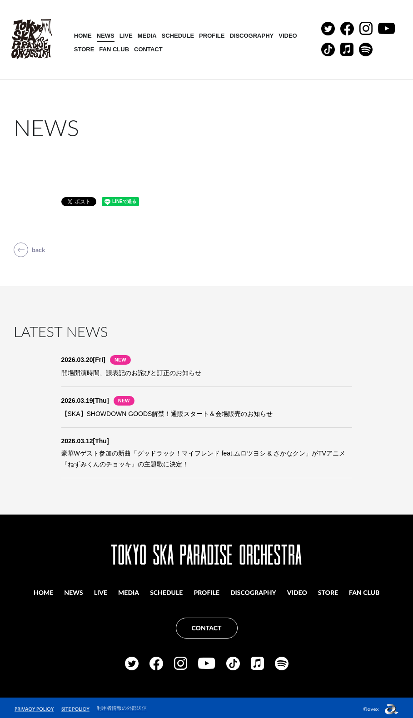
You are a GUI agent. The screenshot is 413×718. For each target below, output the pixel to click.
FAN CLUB (115, 49)
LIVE (127, 36)
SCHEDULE (179, 36)
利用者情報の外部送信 (122, 705)
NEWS (106, 36)
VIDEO (288, 36)
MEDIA (148, 36)
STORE (85, 49)
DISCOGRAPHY (253, 36)
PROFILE (212, 36)
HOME (84, 36)
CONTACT (149, 49)
